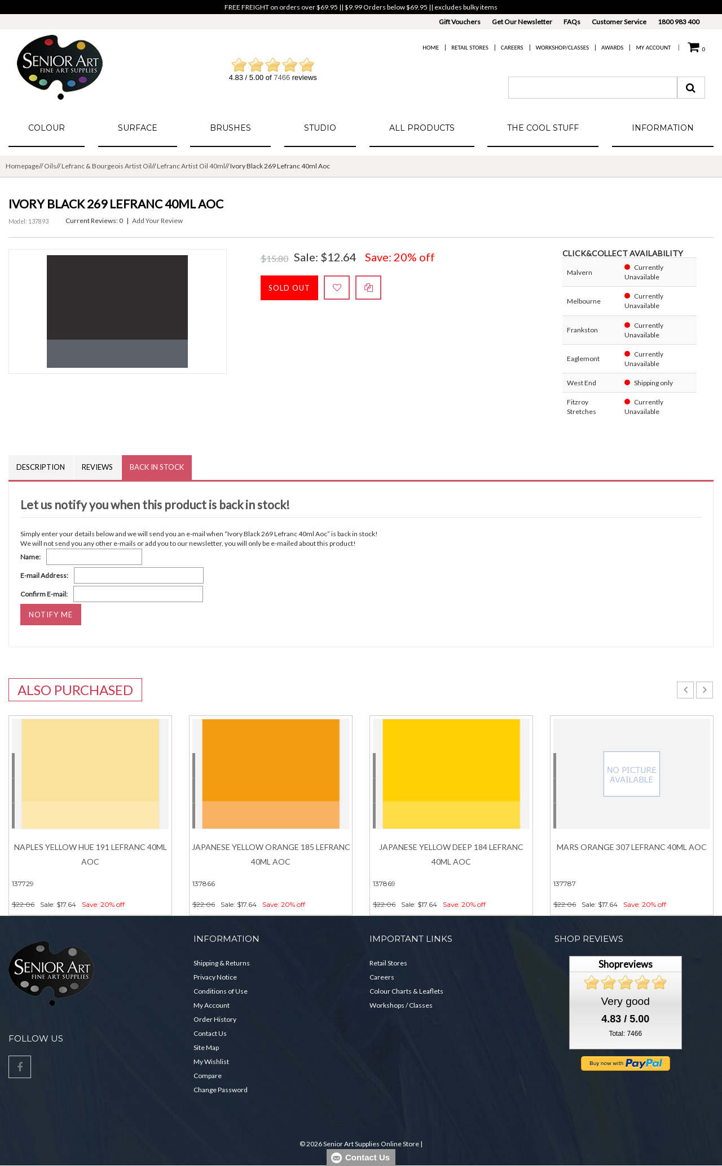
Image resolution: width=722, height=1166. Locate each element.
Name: (30, 557)
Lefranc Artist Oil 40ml (191, 166)
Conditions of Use (220, 991)
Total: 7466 (625, 1034)
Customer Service (619, 21)
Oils (50, 166)
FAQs (571, 21)
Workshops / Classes (401, 1006)
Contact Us (210, 1034)
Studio (320, 128)
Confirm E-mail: (44, 594)
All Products (422, 128)
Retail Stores (469, 47)
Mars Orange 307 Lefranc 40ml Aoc (632, 847)
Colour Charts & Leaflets (406, 991)
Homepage (22, 166)
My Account (653, 47)
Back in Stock (158, 467)
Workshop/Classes (562, 47)
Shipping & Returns (221, 963)
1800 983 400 (678, 21)
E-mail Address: (44, 575)
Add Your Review (157, 220)
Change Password (220, 1090)
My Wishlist (211, 1062)
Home (430, 47)
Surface (137, 128)
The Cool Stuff (543, 128)
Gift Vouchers (460, 21)
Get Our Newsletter (522, 21)
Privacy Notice (215, 977)
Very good (625, 1001)
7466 (282, 77)
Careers (512, 47)
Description (41, 467)
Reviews (98, 467)
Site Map (206, 1048)
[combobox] (592, 88)
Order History (214, 1020)
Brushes (230, 128)
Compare (207, 1076)
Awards (612, 47)
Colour (46, 128)
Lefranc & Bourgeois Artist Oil (106, 166)
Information (663, 128)
